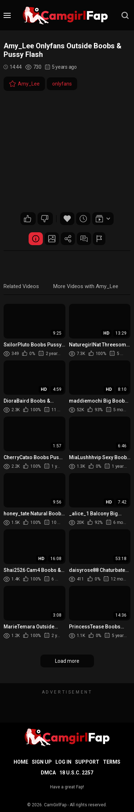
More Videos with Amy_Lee (85, 286)
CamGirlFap (55, 804)
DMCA (48, 772)
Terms (111, 762)
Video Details (35, 238)
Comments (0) (84, 238)
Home (21, 762)
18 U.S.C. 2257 (76, 772)
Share (67, 238)
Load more (67, 661)
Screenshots (51, 238)
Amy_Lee (24, 83)
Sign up (42, 762)
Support (87, 762)
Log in (63, 762)
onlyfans (62, 84)
